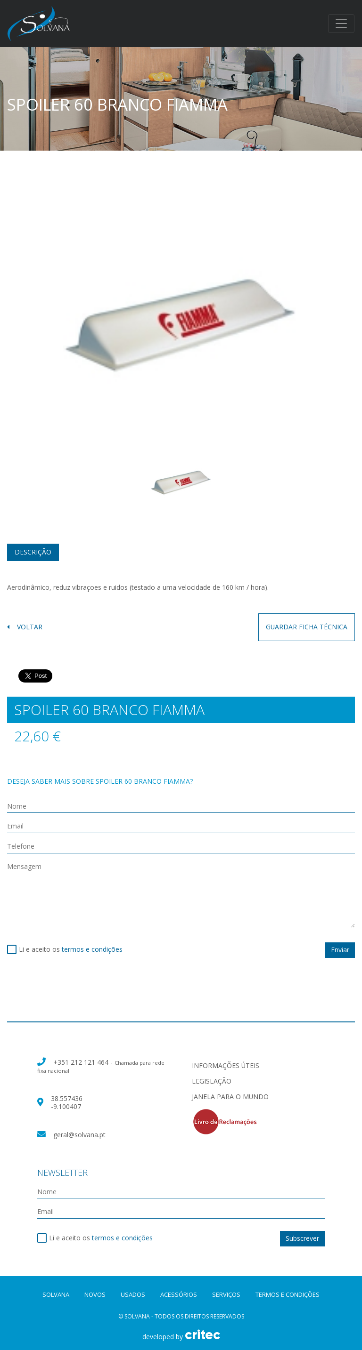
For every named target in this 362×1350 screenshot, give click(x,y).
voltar (24, 627)
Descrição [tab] (33, 551)
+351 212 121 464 (81, 1062)
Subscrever (302, 1238)
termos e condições (92, 949)
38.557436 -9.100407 (66, 1102)
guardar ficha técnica (306, 626)
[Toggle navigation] (341, 23)
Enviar (340, 949)
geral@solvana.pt (79, 1134)
